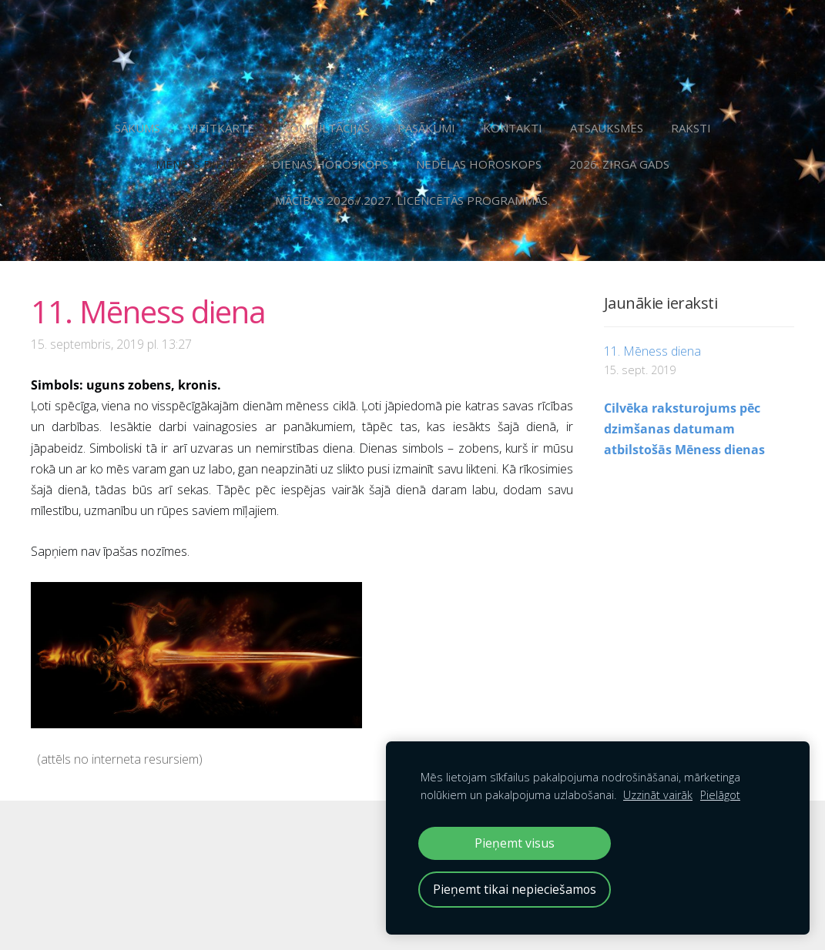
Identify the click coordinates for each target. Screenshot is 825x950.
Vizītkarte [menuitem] (221, 127)
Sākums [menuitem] (137, 127)
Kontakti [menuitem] (512, 127)
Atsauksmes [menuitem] (606, 127)
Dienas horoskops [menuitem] (330, 164)
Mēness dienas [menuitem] (200, 164)
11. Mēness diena (652, 351)
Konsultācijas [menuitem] (326, 127)
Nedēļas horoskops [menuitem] (479, 164)
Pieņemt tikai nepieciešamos (514, 889)
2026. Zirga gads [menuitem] (619, 164)
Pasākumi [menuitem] (426, 127)
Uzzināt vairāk (658, 795)
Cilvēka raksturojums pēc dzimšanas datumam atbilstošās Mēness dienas (684, 429)
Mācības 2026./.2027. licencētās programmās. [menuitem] (412, 200)
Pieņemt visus (515, 843)
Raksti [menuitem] (691, 127)
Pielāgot (720, 795)
